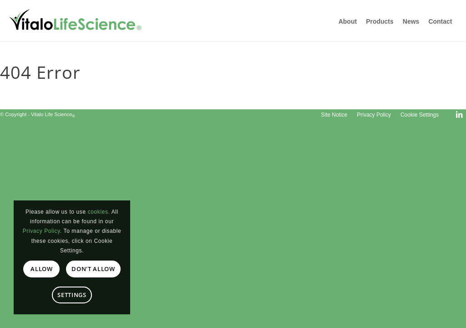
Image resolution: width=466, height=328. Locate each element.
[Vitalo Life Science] (82, 20)
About (348, 21)
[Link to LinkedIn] (459, 114)
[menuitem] (334, 115)
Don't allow (93, 269)
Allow (41, 269)
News (411, 21)
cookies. (99, 212)
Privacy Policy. (42, 231)
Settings (71, 295)
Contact (440, 21)
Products (380, 21)
